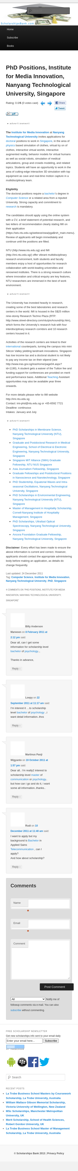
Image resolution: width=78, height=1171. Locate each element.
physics (10, 145)
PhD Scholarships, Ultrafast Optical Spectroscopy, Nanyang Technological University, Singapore (42, 526)
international (13, 346)
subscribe (16, 1010)
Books (10, 45)
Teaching (52, 377)
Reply (16, 669)
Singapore (46, 141)
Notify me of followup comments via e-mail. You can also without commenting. (35, 1005)
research (11, 206)
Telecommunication (22, 849)
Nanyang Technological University (26, 581)
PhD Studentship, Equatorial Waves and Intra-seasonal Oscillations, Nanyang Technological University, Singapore (40, 486)
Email (20, 924)
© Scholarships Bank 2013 (29, 1153)
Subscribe (12, 37)
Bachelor (33, 840)
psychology (31, 651)
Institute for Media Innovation (30, 132)
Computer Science (17, 197)
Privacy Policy (55, 1153)
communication (20, 779)
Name (20, 904)
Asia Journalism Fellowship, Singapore (36, 468)
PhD (50, 581)
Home (10, 29)
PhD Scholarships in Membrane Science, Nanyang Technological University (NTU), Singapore (37, 434)
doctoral (11, 141)
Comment (19, 943)
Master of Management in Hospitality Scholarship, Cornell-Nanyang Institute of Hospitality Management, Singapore (42, 512)
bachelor (49, 193)
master (35, 774)
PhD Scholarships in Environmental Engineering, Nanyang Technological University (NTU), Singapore (42, 499)
